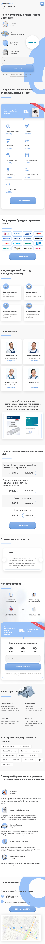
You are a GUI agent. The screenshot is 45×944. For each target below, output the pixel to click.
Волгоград (6, 764)
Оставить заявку (17, 68)
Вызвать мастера (22, 909)
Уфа (39, 760)
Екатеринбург (24, 746)
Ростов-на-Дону (8, 755)
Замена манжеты (22, 510)
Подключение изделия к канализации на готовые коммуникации (15, 483)
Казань (21, 755)
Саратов (16, 760)
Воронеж (24, 751)
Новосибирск (28, 760)
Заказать (29, 473)
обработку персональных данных (18, 76)
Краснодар (32, 755)
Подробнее (11, 361)
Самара (5, 760)
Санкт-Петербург (9, 746)
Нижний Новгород (9, 751)
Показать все (22, 256)
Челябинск (35, 751)
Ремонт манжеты (22, 497)
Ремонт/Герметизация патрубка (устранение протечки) (19, 466)
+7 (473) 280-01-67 (8, 6)
